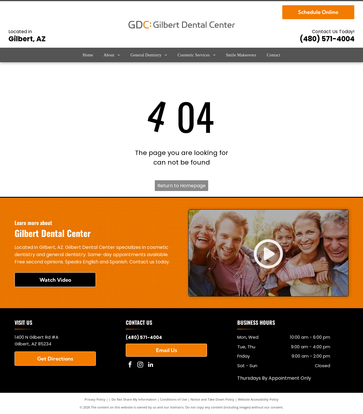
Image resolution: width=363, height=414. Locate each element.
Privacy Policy (95, 399)
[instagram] (140, 365)
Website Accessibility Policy (258, 399)
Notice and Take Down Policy (212, 399)
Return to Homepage (181, 185)
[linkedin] (150, 365)
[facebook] (130, 365)
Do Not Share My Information (134, 399)
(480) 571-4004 (327, 39)
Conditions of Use (173, 399)
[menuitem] (88, 55)
